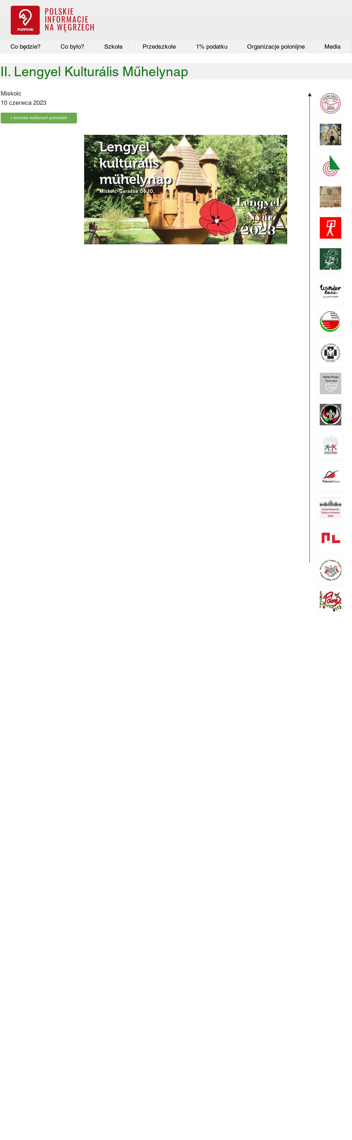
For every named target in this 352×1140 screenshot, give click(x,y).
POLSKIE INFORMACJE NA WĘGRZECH (70, 19)
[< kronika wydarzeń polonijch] (39, 118)
